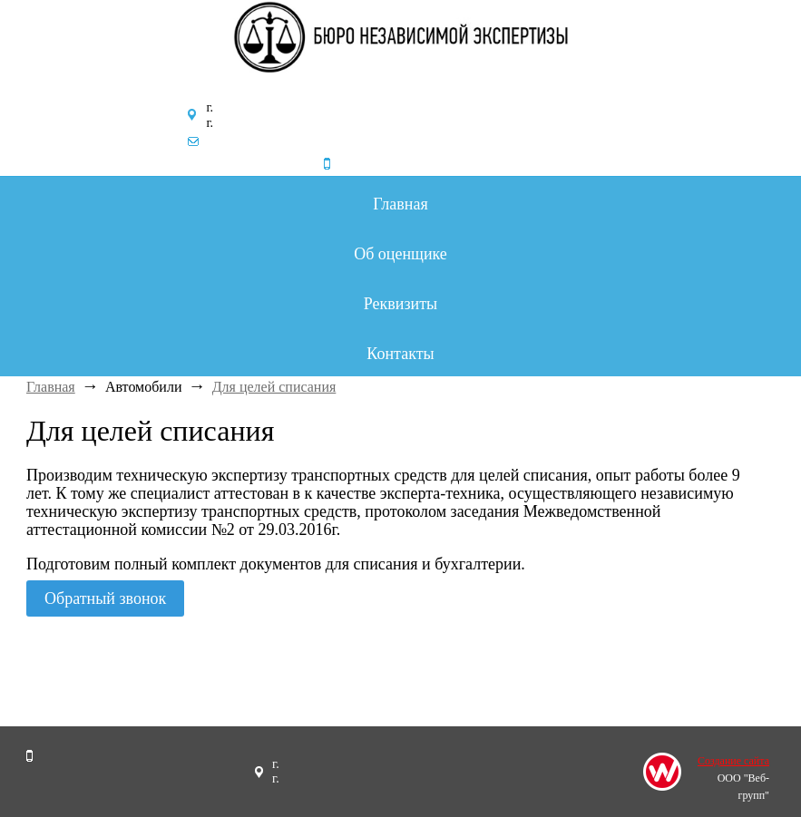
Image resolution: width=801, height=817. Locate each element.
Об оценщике (400, 254)
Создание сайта (733, 760)
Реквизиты (400, 304)
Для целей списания (274, 386)
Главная (400, 204)
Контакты (400, 354)
